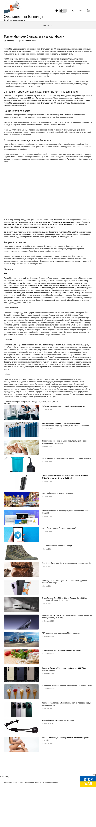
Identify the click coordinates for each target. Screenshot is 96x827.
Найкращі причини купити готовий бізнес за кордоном (63, 456)
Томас (43, 451)
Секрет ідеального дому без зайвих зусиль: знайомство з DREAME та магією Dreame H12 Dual (65, 526)
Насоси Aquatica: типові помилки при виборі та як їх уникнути (66, 508)
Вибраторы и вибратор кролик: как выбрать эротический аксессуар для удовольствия (65, 492)
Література (11, 90)
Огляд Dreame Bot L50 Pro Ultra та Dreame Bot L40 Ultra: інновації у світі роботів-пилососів (64, 649)
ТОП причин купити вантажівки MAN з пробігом (61, 683)
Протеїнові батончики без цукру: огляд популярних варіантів (66, 613)
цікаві (55, 451)
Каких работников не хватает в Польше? (58, 543)
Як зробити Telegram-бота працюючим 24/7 (59, 578)
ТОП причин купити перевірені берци (57, 595)
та (39, 451)
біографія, (16, 451)
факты (49, 451)
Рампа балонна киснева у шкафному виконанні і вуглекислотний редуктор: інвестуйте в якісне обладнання (65, 474)
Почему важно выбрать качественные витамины (61, 700)
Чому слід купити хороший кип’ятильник (58, 770)
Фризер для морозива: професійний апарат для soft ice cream (67, 735)
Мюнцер (34, 451)
